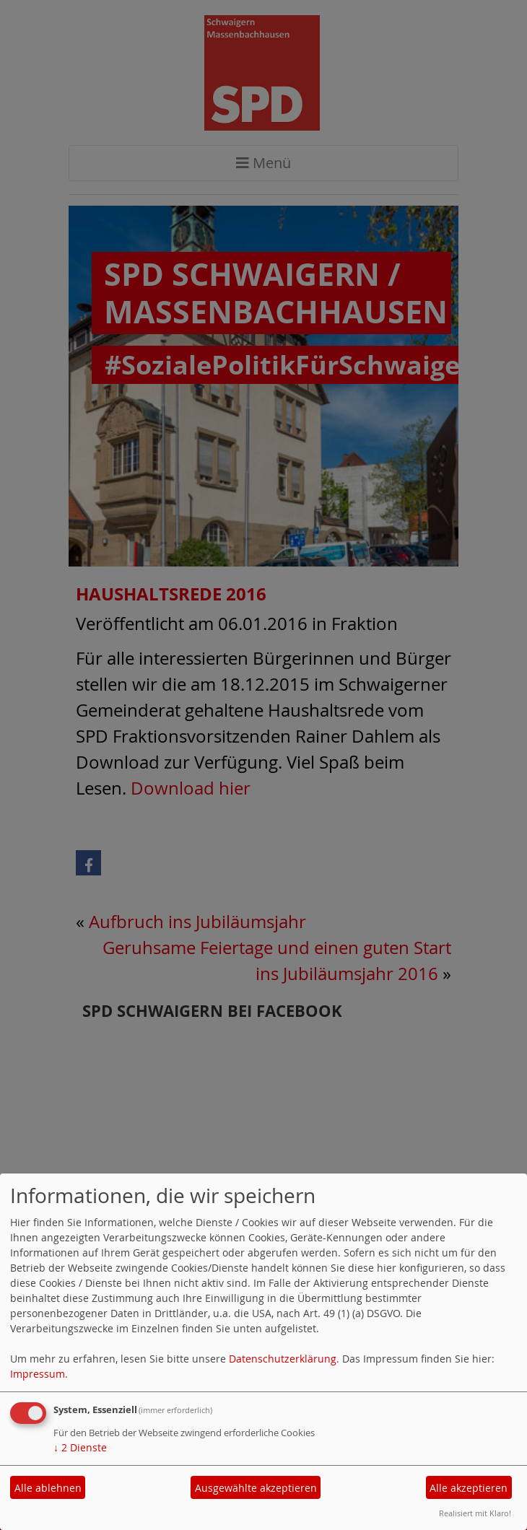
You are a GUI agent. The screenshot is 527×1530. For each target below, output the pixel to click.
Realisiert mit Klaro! (475, 1513)
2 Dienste (80, 1447)
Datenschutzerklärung (282, 1358)
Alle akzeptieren (469, 1488)
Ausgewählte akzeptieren (256, 1488)
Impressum (37, 1374)
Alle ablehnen (48, 1488)
